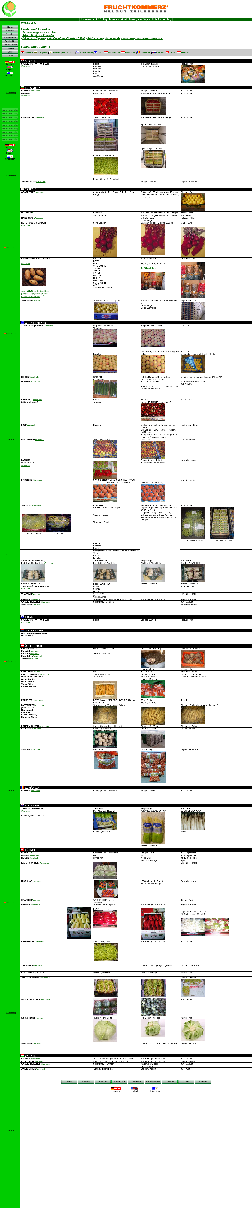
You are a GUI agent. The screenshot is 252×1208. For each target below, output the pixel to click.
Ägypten (29, 53)
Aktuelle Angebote (33, 32)
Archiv (52, 32)
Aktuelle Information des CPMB (66, 38)
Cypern (56, 53)
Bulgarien (43, 53)
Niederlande (114, 53)
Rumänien (145, 53)
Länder (35, 29)
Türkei (173, 53)
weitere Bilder (68, 53)
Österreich (130, 53)
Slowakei (160, 53)
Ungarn (185, 53)
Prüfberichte (95, 38)
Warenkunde (112, 38)
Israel (100, 53)
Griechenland (86, 53)
